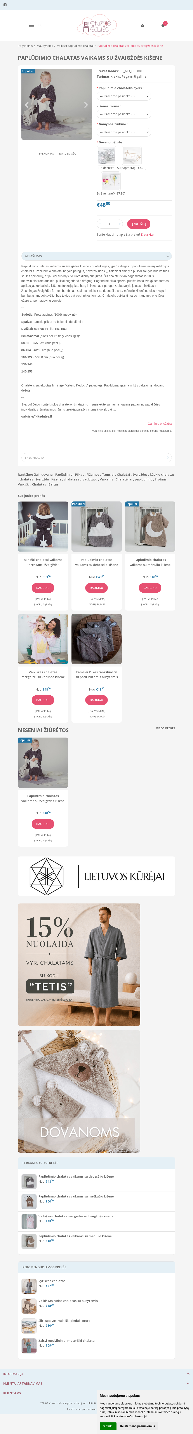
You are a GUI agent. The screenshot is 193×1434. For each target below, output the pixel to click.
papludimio (143, 479)
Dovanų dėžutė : (111, 142)
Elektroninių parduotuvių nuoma (86, 1409)
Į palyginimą (46, 166)
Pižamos (93, 474)
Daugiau (43, 588)
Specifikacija (34, 457)
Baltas (53, 484)
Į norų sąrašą (67, 166)
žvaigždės (140, 474)
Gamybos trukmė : (113, 124)
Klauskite (147, 234)
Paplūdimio (64, 474)
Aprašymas (33, 256)
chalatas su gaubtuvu (80, 479)
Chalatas (39, 484)
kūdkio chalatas (162, 474)
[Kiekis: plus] (119, 224)
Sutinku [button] (108, 1426)
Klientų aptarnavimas (22, 1383)
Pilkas (79, 474)
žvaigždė (42, 479)
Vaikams (106, 479)
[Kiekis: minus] (100, 224)
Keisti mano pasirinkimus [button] (137, 1426)
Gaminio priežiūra (160, 423)
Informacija (13, 1374)
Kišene (56, 479)
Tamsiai (108, 474)
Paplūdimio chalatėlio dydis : (121, 88)
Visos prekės (165, 728)
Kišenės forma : (109, 106)
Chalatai (123, 474)
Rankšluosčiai (28, 474)
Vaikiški (24, 484)
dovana (47, 474)
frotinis (161, 479)
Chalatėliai (124, 479)
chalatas (26, 479)
